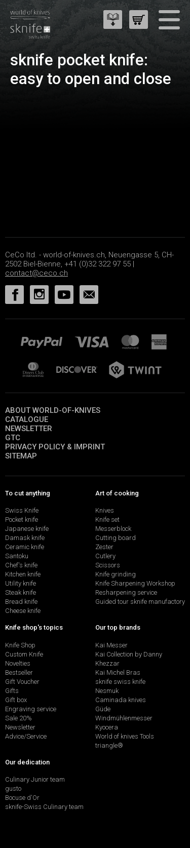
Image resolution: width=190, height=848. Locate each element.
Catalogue (26, 419)
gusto (13, 788)
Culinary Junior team (35, 779)
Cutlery (105, 556)
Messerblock (113, 528)
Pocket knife (21, 519)
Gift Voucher (22, 681)
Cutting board (115, 538)
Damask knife (25, 538)
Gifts (12, 691)
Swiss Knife (22, 510)
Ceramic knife (24, 547)
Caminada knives (120, 700)
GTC (12, 437)
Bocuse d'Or (22, 797)
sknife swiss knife (120, 681)
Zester (104, 547)
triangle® (109, 745)
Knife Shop (20, 645)
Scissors (107, 565)
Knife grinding (115, 574)
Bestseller (19, 672)
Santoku (16, 556)
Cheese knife (23, 610)
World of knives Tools (124, 736)
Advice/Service (26, 736)
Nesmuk (107, 691)
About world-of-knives (52, 410)
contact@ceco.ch (36, 273)
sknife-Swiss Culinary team (44, 807)
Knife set (107, 519)
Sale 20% (18, 718)
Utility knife (20, 583)
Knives (104, 510)
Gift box (16, 700)
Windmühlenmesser (124, 718)
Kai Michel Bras (117, 672)
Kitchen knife (23, 574)
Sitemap (21, 455)
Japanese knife (27, 528)
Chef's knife (21, 565)
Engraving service (30, 709)
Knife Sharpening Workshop (135, 583)
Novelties (17, 663)
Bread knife (21, 601)
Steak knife (20, 592)
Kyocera (106, 727)
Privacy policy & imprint (55, 446)
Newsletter (28, 428)
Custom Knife (24, 654)
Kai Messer (111, 645)
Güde (102, 709)
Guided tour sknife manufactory (140, 601)
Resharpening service (126, 592)
